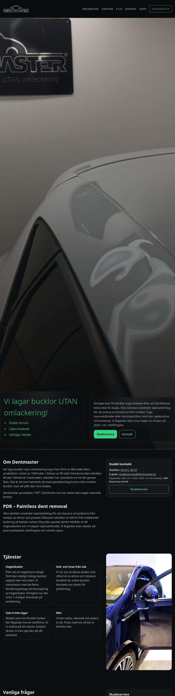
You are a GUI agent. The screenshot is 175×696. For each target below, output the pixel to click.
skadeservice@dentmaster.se (137, 474)
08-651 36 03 (129, 470)
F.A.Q (119, 8)
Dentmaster (90, 8)
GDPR (142, 8)
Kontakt (130, 8)
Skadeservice (160, 8)
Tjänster (107, 8)
